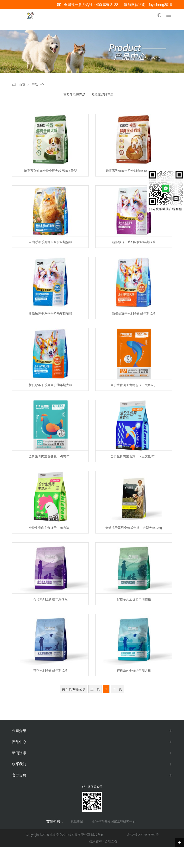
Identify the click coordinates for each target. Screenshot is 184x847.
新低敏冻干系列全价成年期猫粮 (134, 242)
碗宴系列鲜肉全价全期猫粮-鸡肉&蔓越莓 (134, 171)
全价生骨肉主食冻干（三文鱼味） (133, 456)
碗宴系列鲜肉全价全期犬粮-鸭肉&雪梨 (50, 171)
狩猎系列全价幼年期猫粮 (134, 599)
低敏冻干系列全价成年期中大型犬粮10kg (133, 528)
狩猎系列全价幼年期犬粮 (134, 670)
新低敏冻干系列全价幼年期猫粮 (50, 313)
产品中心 (38, 84)
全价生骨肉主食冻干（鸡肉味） (50, 528)
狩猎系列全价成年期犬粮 (50, 670)
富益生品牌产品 (74, 94)
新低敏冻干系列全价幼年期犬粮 (50, 385)
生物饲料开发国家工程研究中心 (114, 821)
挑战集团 (77, 821)
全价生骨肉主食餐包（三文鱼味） (133, 385)
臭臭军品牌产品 (103, 94)
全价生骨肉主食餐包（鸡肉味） (50, 456)
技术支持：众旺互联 (103, 841)
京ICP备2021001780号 (142, 835)
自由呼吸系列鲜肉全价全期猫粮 (50, 242)
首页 (22, 84)
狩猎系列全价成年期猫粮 (50, 599)
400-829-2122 (107, 5)
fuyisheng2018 (160, 5)
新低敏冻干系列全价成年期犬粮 (134, 313)
